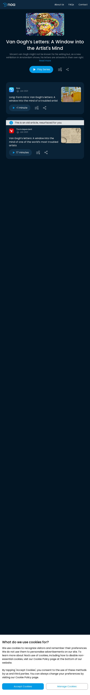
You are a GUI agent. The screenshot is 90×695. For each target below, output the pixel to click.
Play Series (41, 69)
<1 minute (19, 107)
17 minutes (20, 152)
